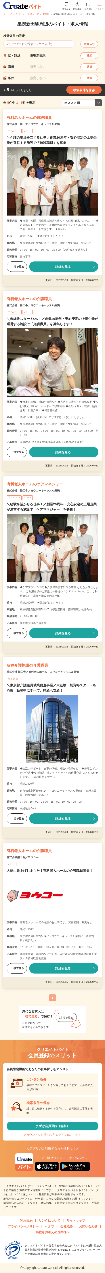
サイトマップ (76, 1220)
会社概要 (66, 1226)
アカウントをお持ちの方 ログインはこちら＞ (52, 1134)
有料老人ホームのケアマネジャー (35, 484)
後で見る (17, 266)
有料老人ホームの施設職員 (29, 118)
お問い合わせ (88, 1226)
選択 (89, 55)
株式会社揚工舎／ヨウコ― (22, 857)
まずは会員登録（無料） (53, 1126)
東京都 (46, 14)
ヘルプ (49, 1226)
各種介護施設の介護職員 (27, 665)
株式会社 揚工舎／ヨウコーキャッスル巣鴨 (33, 124)
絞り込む (89, 44)
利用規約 (26, 1220)
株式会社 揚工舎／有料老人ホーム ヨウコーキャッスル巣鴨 (43, 671)
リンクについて (49, 1220)
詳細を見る (63, 266)
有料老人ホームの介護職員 (29, 299)
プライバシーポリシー (23, 1226)
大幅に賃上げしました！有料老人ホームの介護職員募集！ (50, 870)
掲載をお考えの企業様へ (53, 1232)
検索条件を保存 (84, 90)
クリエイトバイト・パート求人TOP (21, 14)
